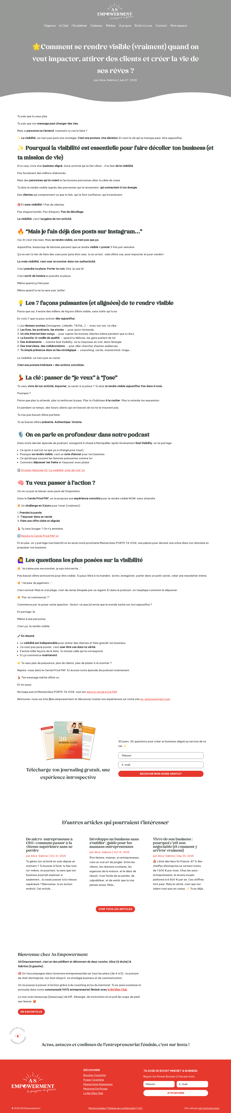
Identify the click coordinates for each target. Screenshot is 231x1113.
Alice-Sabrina (108, 80)
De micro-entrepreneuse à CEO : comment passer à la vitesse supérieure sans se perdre (49, 844)
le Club (63, 25)
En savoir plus (31, 1011)
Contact (161, 25)
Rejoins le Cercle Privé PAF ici (40, 536)
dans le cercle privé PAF (102, 692)
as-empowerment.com (155, 699)
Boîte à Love (143, 25)
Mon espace (179, 25)
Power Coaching (93, 1079)
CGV (139, 1108)
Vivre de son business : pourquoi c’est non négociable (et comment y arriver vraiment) (175, 844)
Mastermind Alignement (98, 1084)
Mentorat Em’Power (95, 1088)
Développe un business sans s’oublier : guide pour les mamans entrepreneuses (114, 842)
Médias (111, 25)
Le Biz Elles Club (93, 1093)
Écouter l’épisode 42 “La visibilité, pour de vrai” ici (53, 470)
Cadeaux (96, 25)
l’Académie (79, 25)
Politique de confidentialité (122, 1108)
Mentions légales (97, 1108)
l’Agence (50, 25)
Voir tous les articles (115, 909)
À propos (125, 25)
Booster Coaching (94, 1075)
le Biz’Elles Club (117, 989)
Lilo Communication (208, 1108)
